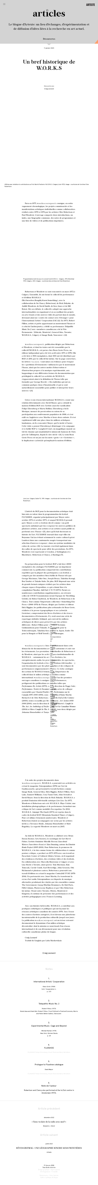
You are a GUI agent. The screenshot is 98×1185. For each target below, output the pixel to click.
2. (49, 1000)
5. (49, 1061)
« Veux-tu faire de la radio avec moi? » (49, 1122)
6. (49, 1082)
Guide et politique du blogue (49, 1177)
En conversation (95, 42)
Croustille (54, 1172)
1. (49, 978)
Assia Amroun (53, 1175)
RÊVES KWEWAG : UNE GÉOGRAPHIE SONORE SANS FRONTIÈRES (49, 1148)
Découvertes (49, 39)
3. (49, 1022)
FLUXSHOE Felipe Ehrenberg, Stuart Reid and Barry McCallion (49, 1052)
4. (49, 1044)
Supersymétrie (55, 1170)
